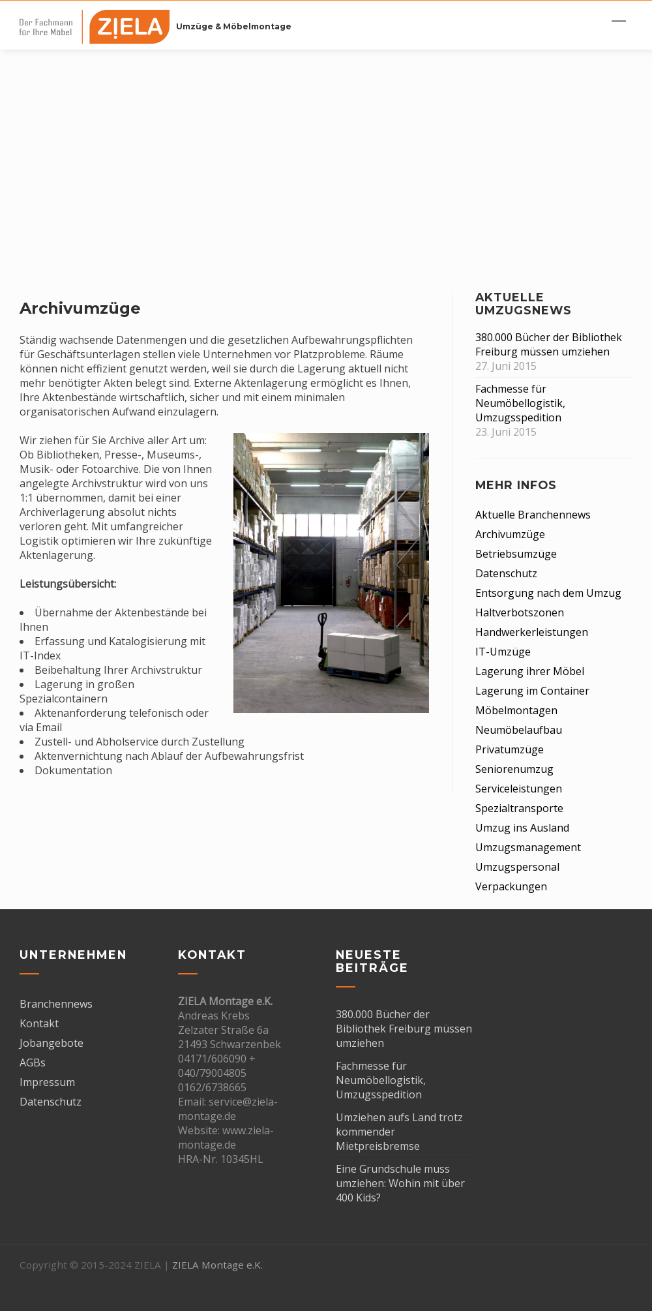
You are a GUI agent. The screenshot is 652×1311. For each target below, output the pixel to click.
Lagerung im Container (532, 691)
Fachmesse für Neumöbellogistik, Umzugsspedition (520, 403)
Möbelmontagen (516, 710)
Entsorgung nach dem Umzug (548, 593)
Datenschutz (506, 573)
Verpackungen (511, 886)
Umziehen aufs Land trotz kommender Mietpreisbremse (399, 1131)
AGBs (33, 1062)
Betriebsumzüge (516, 554)
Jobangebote (51, 1043)
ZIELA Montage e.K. (217, 1264)
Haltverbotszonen (519, 612)
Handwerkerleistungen (531, 632)
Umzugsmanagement (528, 847)
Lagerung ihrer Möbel (529, 671)
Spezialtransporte (519, 808)
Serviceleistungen (518, 788)
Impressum (47, 1082)
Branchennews (56, 1004)
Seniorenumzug (514, 769)
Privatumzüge (509, 749)
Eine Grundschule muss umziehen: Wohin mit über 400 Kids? (400, 1183)
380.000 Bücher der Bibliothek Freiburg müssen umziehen (548, 344)
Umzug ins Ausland (522, 828)
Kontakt (39, 1023)
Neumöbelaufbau (518, 730)
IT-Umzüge (503, 651)
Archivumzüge (510, 534)
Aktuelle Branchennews (533, 514)
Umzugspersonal (517, 867)
